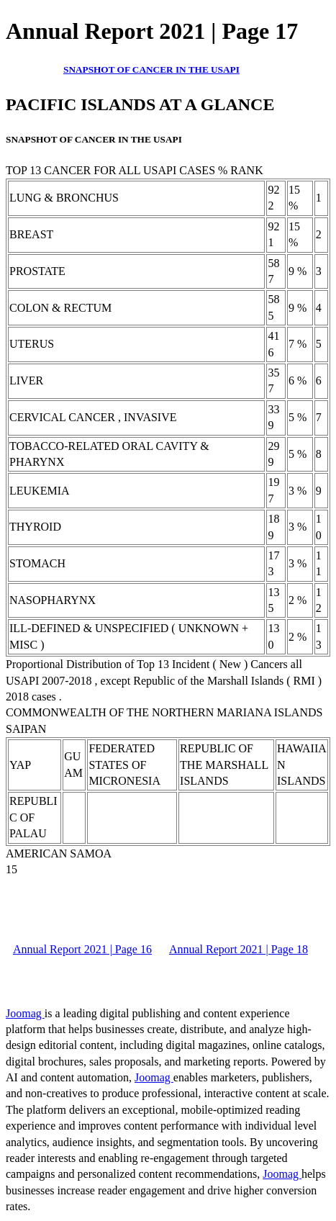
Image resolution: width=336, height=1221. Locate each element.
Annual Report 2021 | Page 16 (82, 949)
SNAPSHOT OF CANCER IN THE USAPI (151, 69)
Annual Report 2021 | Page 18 (238, 949)
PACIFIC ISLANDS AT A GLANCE (140, 104)
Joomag (25, 1013)
